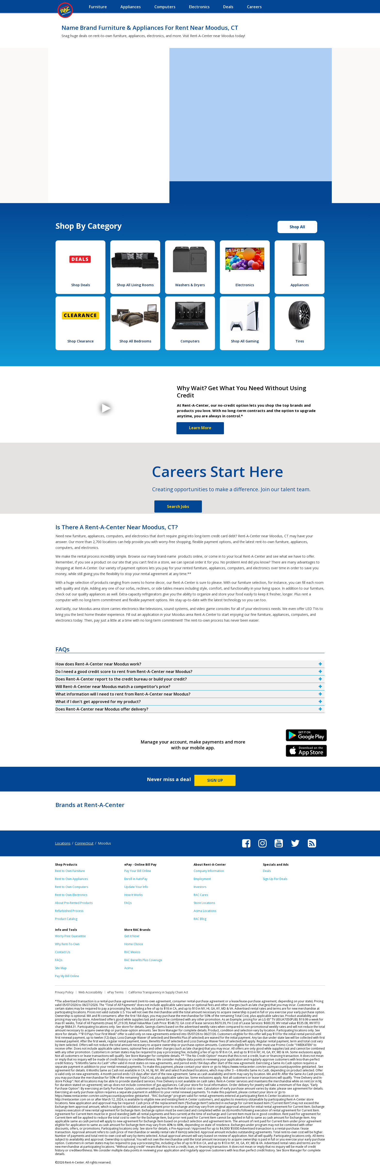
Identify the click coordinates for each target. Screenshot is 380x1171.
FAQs (128, 903)
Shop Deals (80, 285)
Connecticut (84, 843)
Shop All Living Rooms (135, 285)
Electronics (245, 285)
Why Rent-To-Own (67, 944)
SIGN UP (215, 780)
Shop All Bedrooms (135, 341)
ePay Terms (115, 992)
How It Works (133, 895)
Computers (190, 341)
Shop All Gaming (245, 341)
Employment (202, 879)
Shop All (297, 226)
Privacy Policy (64, 992)
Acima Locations (205, 911)
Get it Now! (131, 936)
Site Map (61, 968)
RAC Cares (201, 895)
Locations (63, 843)
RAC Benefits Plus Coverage (143, 960)
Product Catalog (66, 919)
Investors (200, 887)
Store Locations (204, 903)
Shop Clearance (80, 341)
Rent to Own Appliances (71, 879)
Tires (299, 341)
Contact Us (62, 952)
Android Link (306, 737)
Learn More (200, 427)
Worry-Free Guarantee (70, 936)
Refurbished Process (69, 911)
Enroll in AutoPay (135, 879)
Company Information (209, 871)
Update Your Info (136, 887)
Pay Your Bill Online (137, 871)
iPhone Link (306, 752)
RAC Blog (200, 919)
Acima (128, 968)
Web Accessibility (90, 992)
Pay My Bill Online (67, 976)
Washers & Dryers (190, 285)
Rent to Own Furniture (70, 871)
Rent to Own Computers (71, 887)
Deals (267, 871)
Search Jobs (178, 506)
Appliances (300, 285)
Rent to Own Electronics (71, 895)
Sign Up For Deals (275, 879)
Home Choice (133, 944)
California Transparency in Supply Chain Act (158, 992)
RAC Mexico (132, 952)
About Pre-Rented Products (74, 903)
